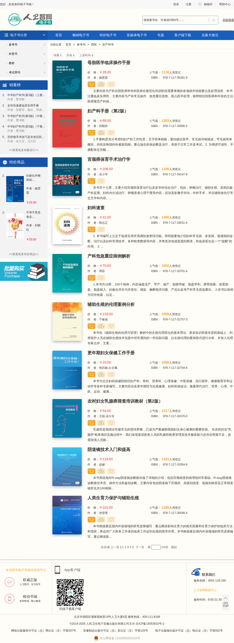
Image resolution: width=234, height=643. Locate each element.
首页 (58, 35)
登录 (176, 4)
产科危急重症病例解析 (108, 256)
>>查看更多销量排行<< (24, 150)
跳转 (174, 547)
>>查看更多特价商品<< (24, 254)
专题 (160, 35)
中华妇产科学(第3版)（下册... (26, 128)
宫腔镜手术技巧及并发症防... (25, 139)
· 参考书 (11, 44)
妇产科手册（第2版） (107, 111)
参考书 (81, 44)
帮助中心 (225, 4)
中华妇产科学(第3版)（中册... (26, 118)
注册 (188, 4)
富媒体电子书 (137, 35)
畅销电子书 (80, 35)
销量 (56, 55)
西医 (94, 44)
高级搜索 (228, 20)
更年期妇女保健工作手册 (111, 352)
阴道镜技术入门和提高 (108, 449)
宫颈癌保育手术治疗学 (108, 159)
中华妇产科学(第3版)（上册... (26, 97)
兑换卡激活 (210, 35)
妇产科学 (108, 44)
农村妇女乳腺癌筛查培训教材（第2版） (125, 401)
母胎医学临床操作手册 (108, 62)
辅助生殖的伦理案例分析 (111, 304)
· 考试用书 (13, 72)
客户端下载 (182, 35)
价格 (69, 55)
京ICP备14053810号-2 (150, 623)
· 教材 (10, 63)
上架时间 (85, 55)
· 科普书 (11, 54)
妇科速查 (96, 207)
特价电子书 (108, 35)
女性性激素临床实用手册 (25, 107)
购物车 (208, 4)
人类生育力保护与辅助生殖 (113, 498)
